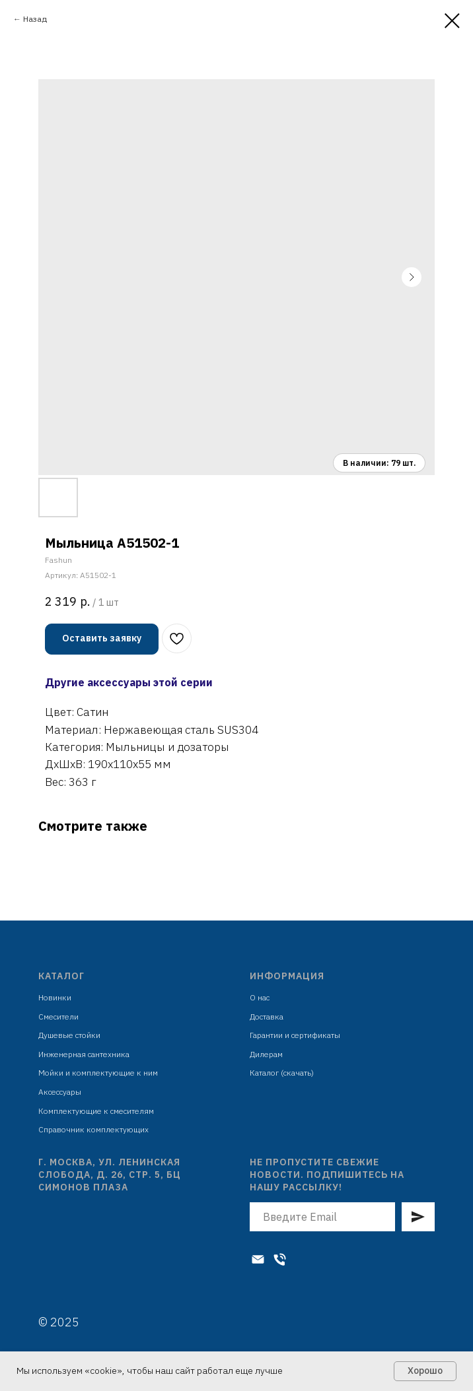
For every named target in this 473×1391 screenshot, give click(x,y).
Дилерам (266, 1054)
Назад (35, 19)
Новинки (54, 997)
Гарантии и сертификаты (295, 1035)
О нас (260, 997)
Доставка (266, 1016)
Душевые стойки (69, 1035)
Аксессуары (59, 1092)
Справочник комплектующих (93, 1129)
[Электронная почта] (258, 1259)
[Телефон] (280, 1259)
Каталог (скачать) (282, 1073)
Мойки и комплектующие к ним (98, 1073)
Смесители (58, 1016)
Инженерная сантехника (83, 1054)
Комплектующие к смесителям (96, 1111)
